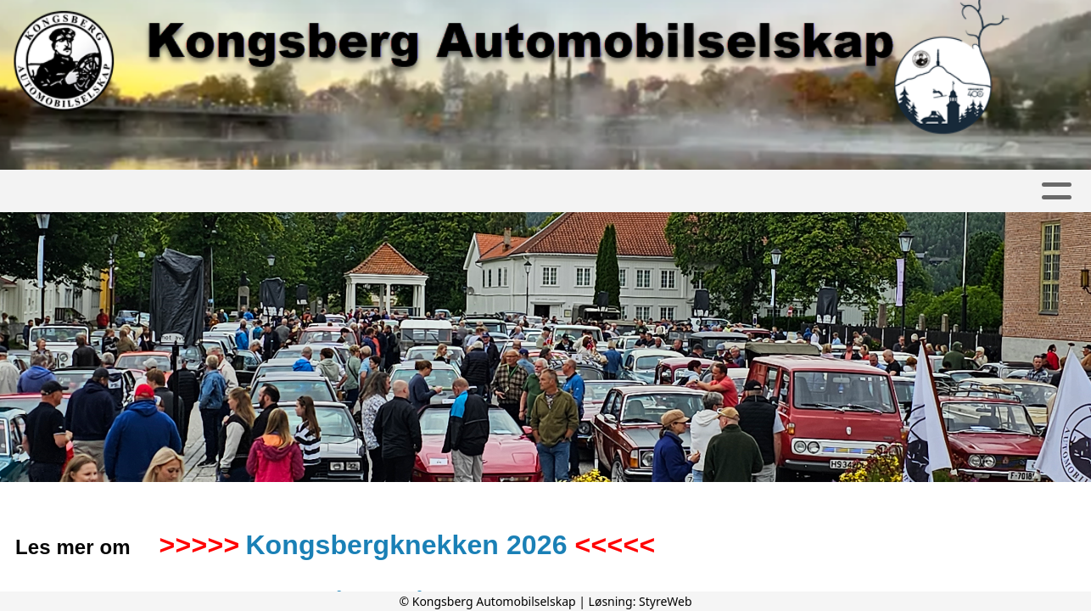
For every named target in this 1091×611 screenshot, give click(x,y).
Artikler (133, 191)
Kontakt (617, 191)
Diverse (904, 191)
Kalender (304, 191)
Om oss (409, 191)
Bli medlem (510, 191)
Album (212, 191)
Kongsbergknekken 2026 (406, 545)
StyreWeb (665, 601)
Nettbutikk (1006, 191)
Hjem (59, 191)
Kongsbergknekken (761, 191)
